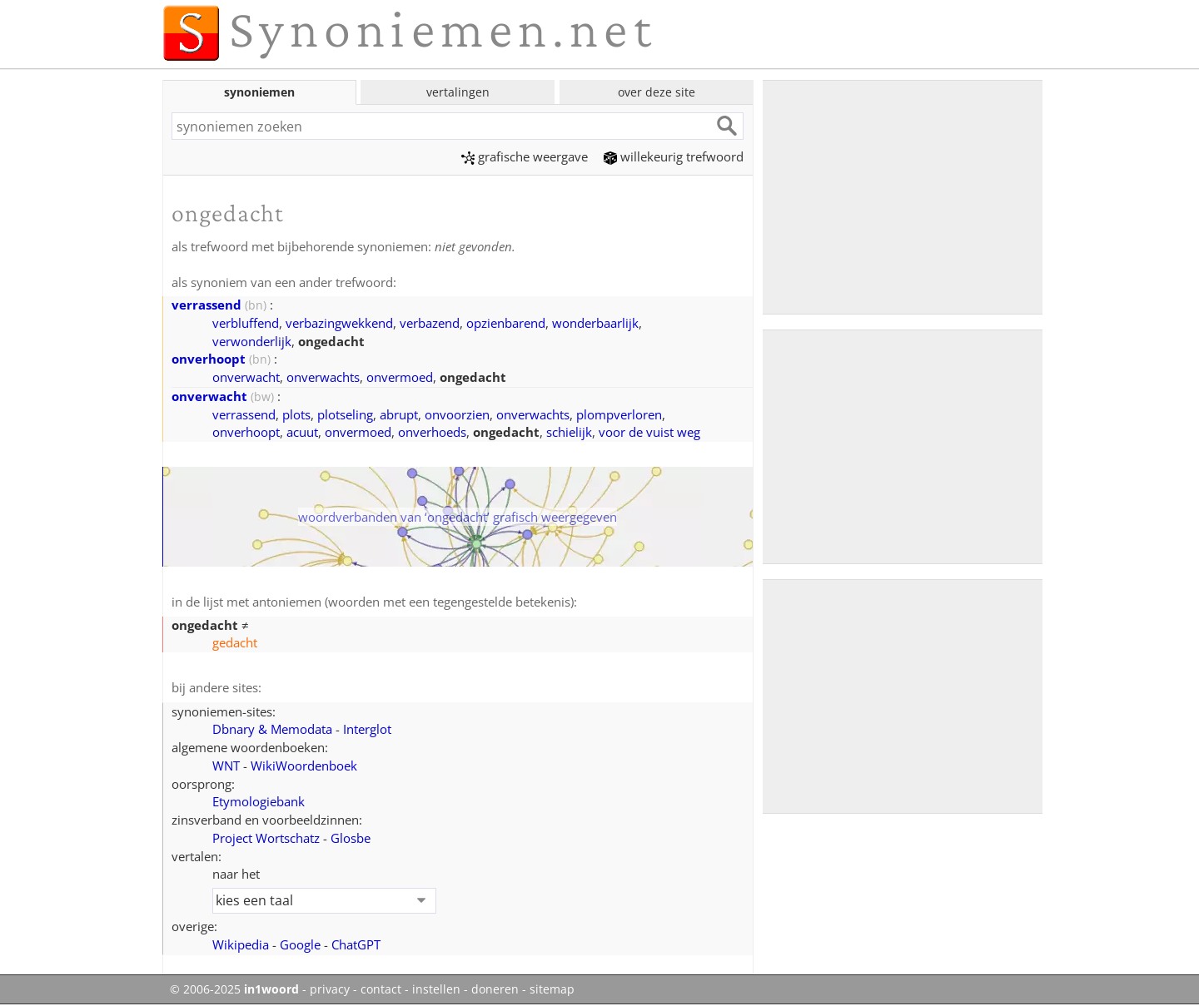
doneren (495, 989)
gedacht (234, 642)
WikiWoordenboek (304, 765)
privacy (330, 989)
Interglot (367, 729)
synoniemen (259, 92)
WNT (226, 765)
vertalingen (458, 92)
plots (296, 414)
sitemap (552, 989)
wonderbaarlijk (595, 323)
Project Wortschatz (266, 838)
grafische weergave (524, 156)
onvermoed (399, 377)
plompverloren (619, 414)
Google (300, 944)
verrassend (206, 304)
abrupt (399, 414)
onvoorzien (457, 414)
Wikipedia (240, 944)
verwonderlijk (251, 341)
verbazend (430, 323)
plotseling (345, 414)
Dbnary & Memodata (272, 729)
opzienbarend (505, 323)
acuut (302, 432)
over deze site (656, 92)
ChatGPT (356, 944)
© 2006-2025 (234, 989)
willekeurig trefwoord (674, 156)
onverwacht (246, 377)
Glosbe (351, 838)
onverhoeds (432, 432)
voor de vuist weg (649, 432)
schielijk (569, 432)
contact (381, 989)
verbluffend (245, 323)
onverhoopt (209, 358)
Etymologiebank (258, 801)
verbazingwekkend (339, 323)
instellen (436, 989)
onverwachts (323, 377)
